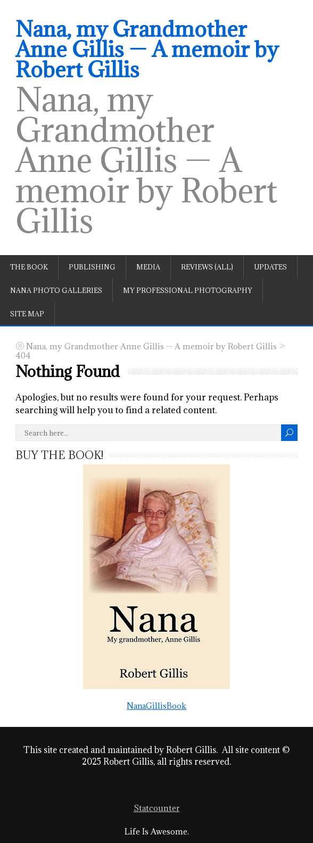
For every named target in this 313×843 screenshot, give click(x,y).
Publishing (92, 267)
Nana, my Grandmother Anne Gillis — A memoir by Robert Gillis (146, 49)
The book (29, 267)
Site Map (27, 313)
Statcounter (157, 808)
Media (148, 267)
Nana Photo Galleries (56, 290)
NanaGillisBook (156, 587)
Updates (270, 267)
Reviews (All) (207, 267)
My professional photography (187, 290)
